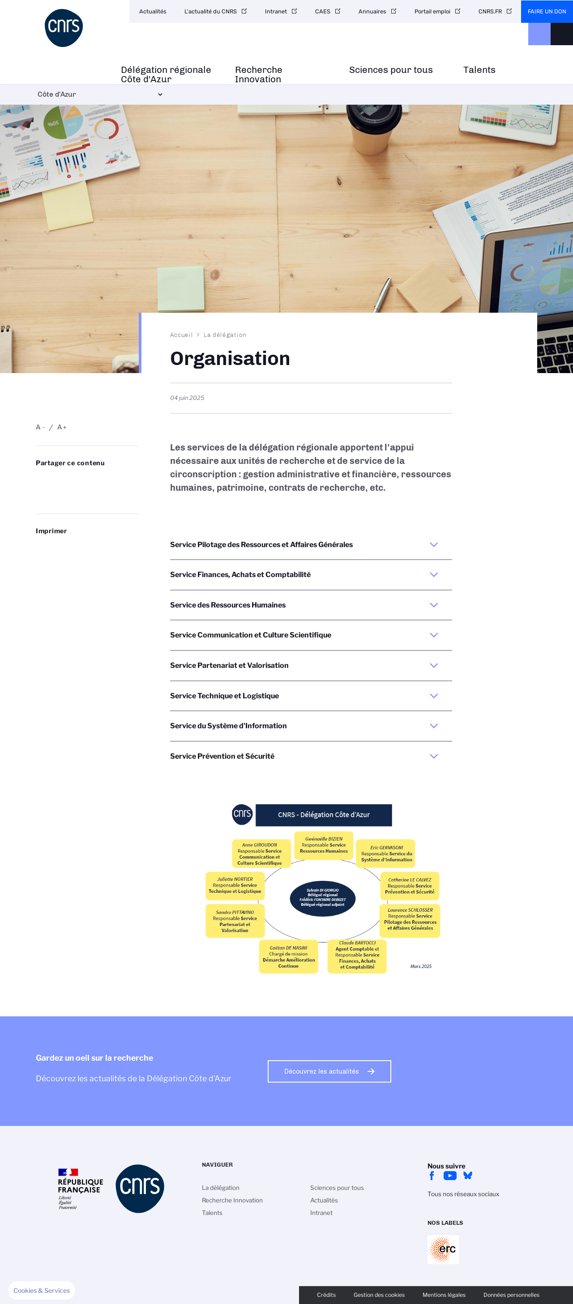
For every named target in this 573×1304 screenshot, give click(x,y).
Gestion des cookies (379, 1294)
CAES (322, 11)
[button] (41, 1290)
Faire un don (547, 11)
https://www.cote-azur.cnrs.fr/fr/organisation (63, 495)
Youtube (450, 1175)
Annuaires (372, 11)
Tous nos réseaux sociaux (463, 1194)
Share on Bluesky (41, 481)
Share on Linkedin (85, 481)
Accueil (181, 334)
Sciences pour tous (391, 70)
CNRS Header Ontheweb (539, 34)
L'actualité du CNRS (210, 11)
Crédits (326, 1294)
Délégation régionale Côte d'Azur (166, 74)
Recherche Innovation (258, 74)
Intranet (276, 11)
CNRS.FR (490, 11)
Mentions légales (444, 1294)
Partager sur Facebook (107, 481)
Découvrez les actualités (321, 1071)
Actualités (153, 11)
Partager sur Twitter (63, 481)
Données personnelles (511, 1294)
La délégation (225, 334)
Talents (479, 70)
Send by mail (41, 495)
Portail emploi (432, 11)
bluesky (468, 1175)
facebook (432, 1175)
